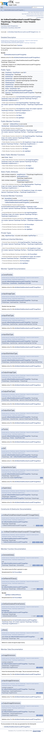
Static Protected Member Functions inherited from (22, 250)
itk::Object (19, 115)
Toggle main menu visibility (2, 6)
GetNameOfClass (14, 124)
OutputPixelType (9, 84)
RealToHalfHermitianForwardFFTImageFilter (15, 54)
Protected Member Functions (32, 15)
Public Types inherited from (21, 98)
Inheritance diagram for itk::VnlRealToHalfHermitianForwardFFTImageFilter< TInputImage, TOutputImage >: (20, 61)
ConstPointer (8, 72)
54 (10, 328)
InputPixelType (9, 76)
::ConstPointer (13, 283)
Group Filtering (4, 26)
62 (10, 502)
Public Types (30, 12)
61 (10, 461)
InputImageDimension (22, 176)
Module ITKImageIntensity (13, 26)
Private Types (40, 15)
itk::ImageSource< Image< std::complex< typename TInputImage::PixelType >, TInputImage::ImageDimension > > (22, 220)
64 (10, 287)
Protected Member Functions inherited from (22, 207)
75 (10, 697)
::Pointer (12, 438)
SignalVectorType (9, 235)
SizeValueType (5, 126)
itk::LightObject (20, 117)
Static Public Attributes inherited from (21, 186)
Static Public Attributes (38, 13)
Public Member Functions (38, 12)
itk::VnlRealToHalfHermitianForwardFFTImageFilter (18, 281)
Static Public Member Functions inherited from (20, 161)
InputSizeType (8, 78)
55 (10, 347)
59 (10, 423)
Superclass (8, 92)
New (10, 157)
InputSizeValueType (10, 80)
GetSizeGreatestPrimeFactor (17, 126)
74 (10, 674)
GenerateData (8, 198)
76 (10, 719)
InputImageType (9, 74)
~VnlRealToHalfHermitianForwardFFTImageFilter (17, 202)
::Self (11, 456)
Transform (19, 45)
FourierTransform (4, 27)
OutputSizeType (9, 86)
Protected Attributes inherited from (21, 257)
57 (10, 385)
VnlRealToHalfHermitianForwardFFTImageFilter (14, 10)
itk (1, 10)
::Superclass (13, 496)
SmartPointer (16, 72)
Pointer (7, 88)
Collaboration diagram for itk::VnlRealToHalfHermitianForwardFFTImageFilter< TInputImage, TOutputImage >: (21, 65)
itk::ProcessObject (21, 113)
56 (10, 366)
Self (25, 72)
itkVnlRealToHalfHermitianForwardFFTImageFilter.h (24, 32)
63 (10, 442)
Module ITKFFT (18, 27)
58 (10, 404)
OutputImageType (9, 82)
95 (10, 481)
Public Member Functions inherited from (22, 131)
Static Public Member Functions (28, 13)
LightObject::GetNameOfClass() (13, 594)
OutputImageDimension (23, 180)
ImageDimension (21, 174)
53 (10, 309)
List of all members (40, 17)
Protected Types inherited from (22, 244)
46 (10, 57)
